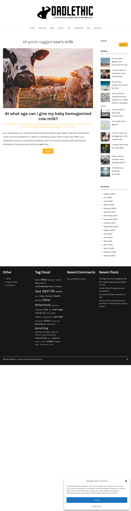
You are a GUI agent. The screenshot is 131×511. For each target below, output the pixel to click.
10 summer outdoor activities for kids (120, 85)
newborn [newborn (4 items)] (38, 317)
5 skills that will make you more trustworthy (119, 73)
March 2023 (109, 248)
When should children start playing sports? (119, 159)
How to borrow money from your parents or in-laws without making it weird (114, 99)
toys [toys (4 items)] (37, 344)
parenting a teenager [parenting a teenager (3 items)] (42, 332)
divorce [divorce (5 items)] (38, 300)
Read (48, 151)
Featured (42, 28)
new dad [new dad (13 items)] (58, 316)
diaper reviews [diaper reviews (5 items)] (45, 296)
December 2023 (111, 215)
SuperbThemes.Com (34, 359)
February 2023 (110, 252)
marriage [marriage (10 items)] (57, 309)
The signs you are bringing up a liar (113, 279)
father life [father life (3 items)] (55, 305)
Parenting (78, 28)
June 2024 (108, 201)
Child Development (41, 124)
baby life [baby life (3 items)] (59, 280)
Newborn (25, 127)
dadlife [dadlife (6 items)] (59, 291)
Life (68, 28)
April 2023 (108, 245)
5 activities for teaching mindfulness (118, 112)
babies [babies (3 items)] (37, 280)
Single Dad (42, 127)
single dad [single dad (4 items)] (55, 338)
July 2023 (108, 234)
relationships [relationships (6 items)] (41, 338)
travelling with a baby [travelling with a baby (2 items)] (46, 344)
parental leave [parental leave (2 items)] (55, 321)
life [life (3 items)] (50, 310)
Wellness (58, 127)
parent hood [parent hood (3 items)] (51, 324)
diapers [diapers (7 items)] (56, 296)
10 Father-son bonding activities (118, 171)
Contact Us (10, 285)
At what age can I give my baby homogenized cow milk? (48, 116)
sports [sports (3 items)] (37, 342)
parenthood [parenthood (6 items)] (40, 324)
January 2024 (109, 212)
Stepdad (51, 127)
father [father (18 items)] (47, 300)
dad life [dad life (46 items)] (48, 291)
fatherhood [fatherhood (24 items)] (43, 305)
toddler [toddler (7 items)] (50, 341)
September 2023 (111, 226)
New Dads (86, 124)
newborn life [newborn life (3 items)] (47, 317)
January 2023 (109, 255)
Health (61, 28)
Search (104, 41)
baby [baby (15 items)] (44, 279)
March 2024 (109, 205)
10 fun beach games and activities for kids (120, 61)
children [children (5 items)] (58, 286)
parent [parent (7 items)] (47, 320)
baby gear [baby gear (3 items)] (51, 280)
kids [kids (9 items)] (45, 309)
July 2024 (108, 197)
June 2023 (108, 237)
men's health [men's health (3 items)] (51, 313)
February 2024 (110, 208)
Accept (97, 500)
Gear (52, 28)
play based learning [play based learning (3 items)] (49, 335)
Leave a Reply (69, 127)
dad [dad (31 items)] (38, 291)
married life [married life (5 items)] (40, 313)
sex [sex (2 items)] (49, 338)
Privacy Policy (97, 506)
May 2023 (108, 241)
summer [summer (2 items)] (43, 342)
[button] (126, 481)
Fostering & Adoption (67, 124)
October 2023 (110, 223)
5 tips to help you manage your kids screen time (120, 136)
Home (32, 28)
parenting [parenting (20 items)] (41, 328)
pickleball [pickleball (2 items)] (38, 335)
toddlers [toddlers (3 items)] (58, 342)
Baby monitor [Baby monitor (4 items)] (40, 283)
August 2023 (109, 230)
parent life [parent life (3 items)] (54, 332)
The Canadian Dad (25, 124)
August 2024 (109, 194)
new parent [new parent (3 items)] (39, 321)
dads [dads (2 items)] (36, 296)
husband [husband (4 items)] (38, 310)
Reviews (97, 28)
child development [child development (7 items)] (44, 286)
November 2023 (111, 219)
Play (88, 28)
